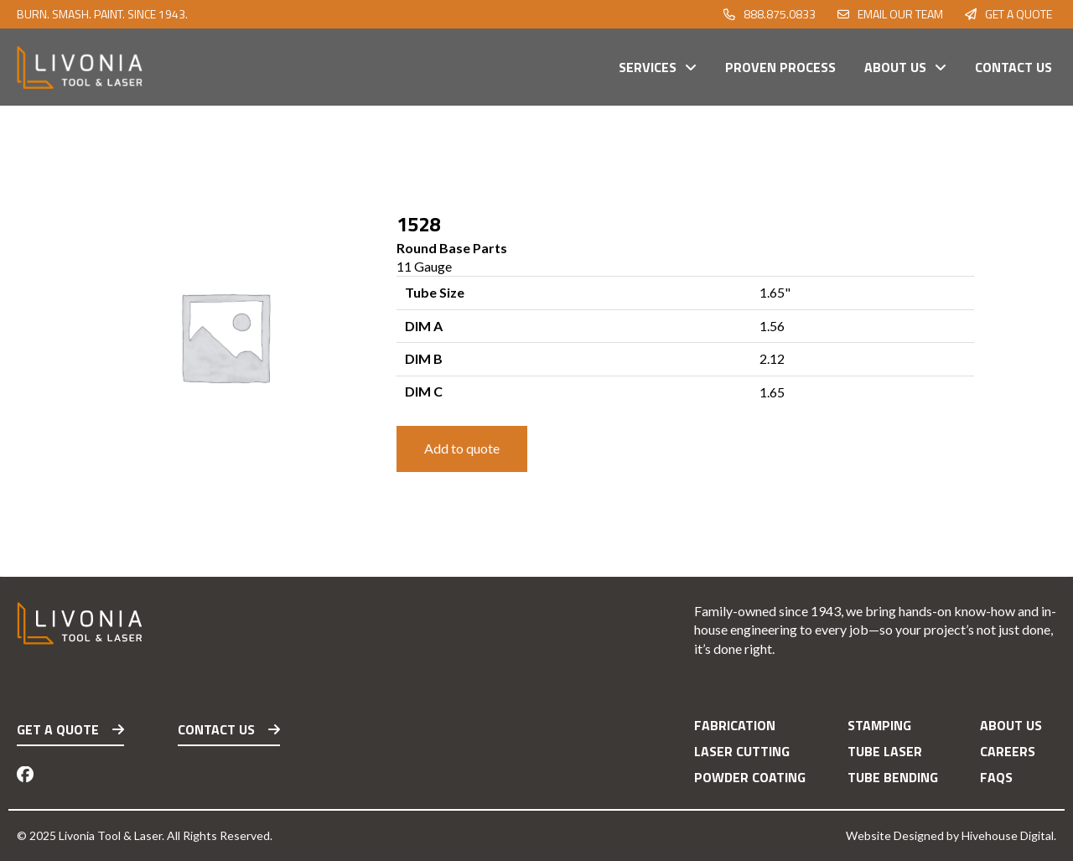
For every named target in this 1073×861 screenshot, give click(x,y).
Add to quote (462, 448)
